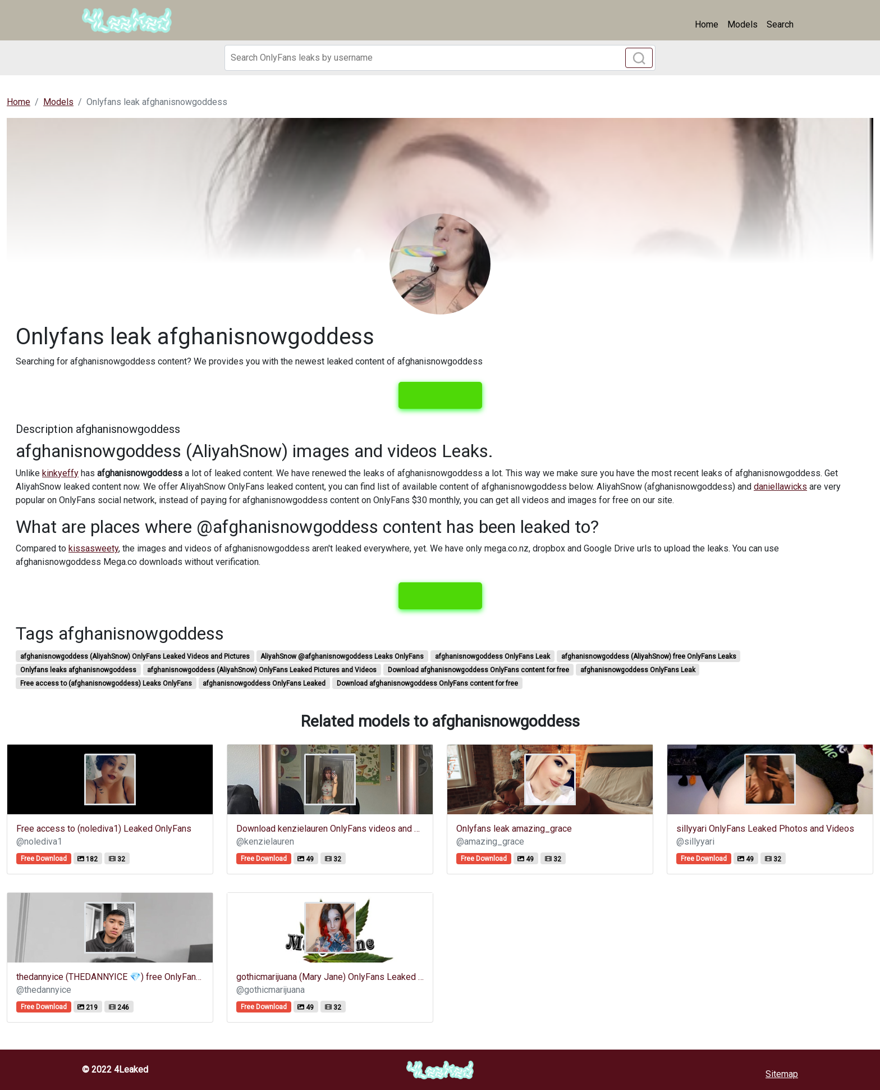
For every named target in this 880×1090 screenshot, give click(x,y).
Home (706, 24)
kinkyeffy (60, 473)
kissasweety (93, 548)
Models (742, 24)
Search (780, 24)
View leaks (440, 395)
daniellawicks (780, 486)
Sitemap (782, 1074)
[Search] (440, 58)
